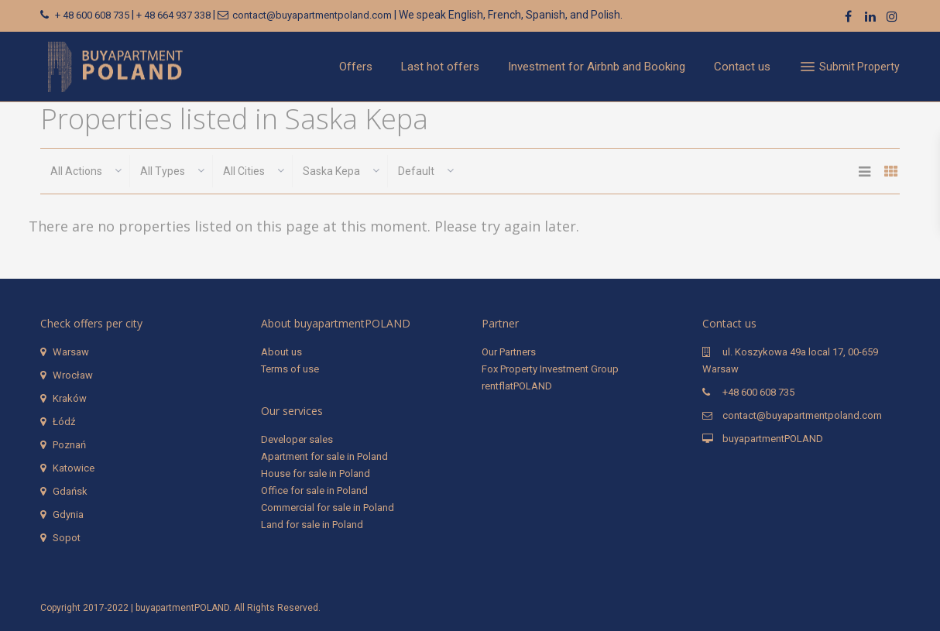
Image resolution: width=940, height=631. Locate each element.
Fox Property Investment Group (550, 369)
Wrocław (73, 375)
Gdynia (68, 514)
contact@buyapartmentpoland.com (312, 15)
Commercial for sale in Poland (327, 507)
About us (281, 352)
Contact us (742, 67)
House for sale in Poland (315, 473)
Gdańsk (70, 491)
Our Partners (509, 352)
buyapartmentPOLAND (772, 438)
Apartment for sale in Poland (324, 456)
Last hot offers (440, 67)
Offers (355, 67)
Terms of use (290, 369)
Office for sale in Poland (314, 490)
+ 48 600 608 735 (92, 15)
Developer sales (297, 439)
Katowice (73, 468)
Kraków (70, 398)
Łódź (64, 421)
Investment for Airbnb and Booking (596, 67)
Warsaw (71, 352)
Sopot (67, 538)
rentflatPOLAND (517, 386)
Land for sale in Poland (312, 524)
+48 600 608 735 (758, 392)
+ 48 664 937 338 (173, 15)
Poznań (69, 445)
